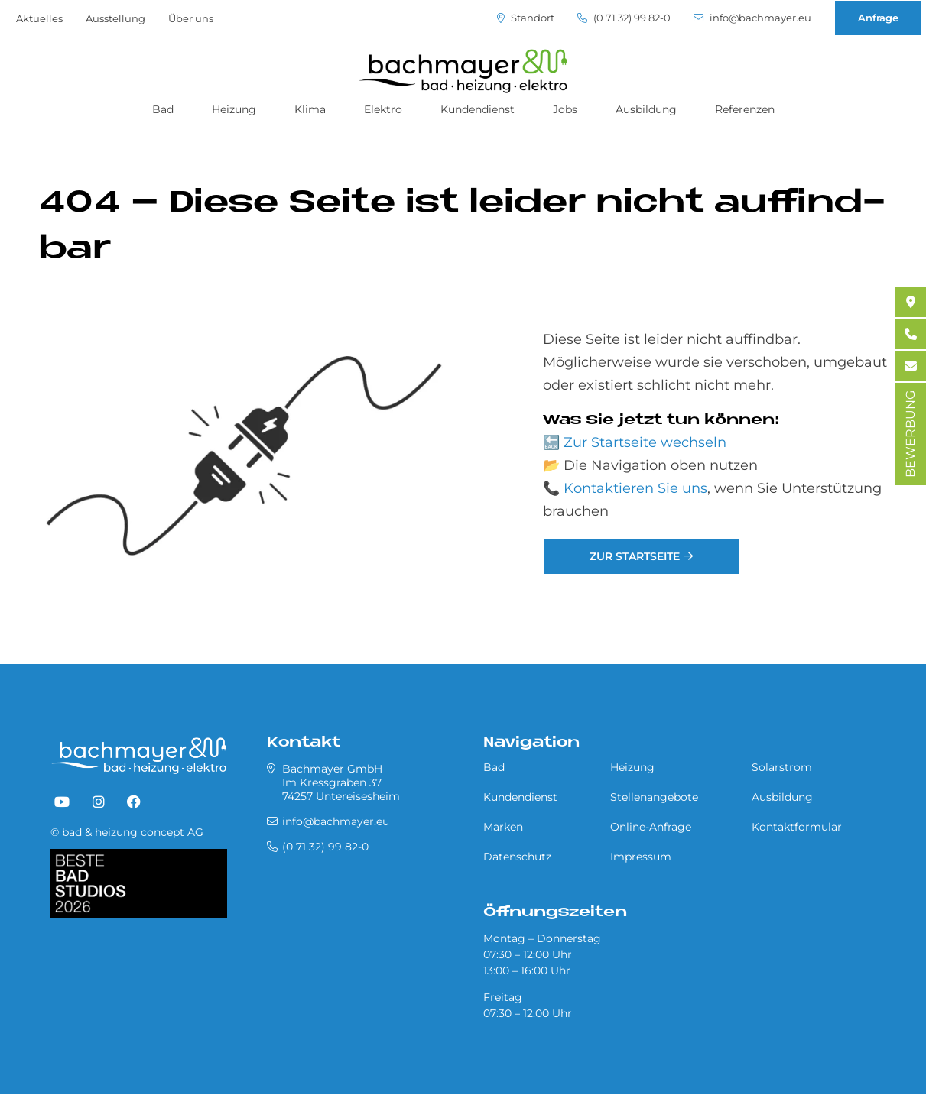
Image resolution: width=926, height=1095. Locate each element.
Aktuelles (39, 18)
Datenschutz (517, 856)
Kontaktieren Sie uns (635, 488)
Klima (310, 109)
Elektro (383, 109)
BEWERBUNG (910, 434)
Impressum (640, 856)
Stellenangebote (654, 797)
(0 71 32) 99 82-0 (624, 18)
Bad (163, 109)
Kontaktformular (797, 827)
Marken (503, 827)
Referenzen (745, 109)
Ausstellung (115, 18)
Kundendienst (477, 109)
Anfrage (878, 17)
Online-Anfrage (650, 827)
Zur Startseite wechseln (645, 442)
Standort (525, 18)
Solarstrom (782, 767)
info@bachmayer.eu (752, 18)
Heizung (234, 109)
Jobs (565, 109)
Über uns (190, 18)
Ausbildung (646, 109)
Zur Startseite (635, 556)
